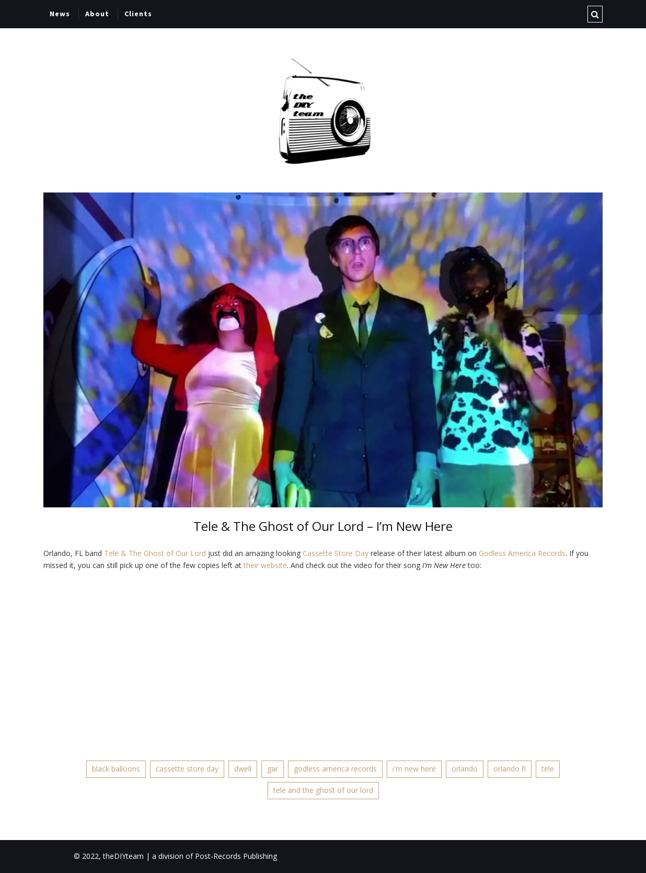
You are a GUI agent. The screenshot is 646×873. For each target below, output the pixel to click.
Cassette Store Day (335, 553)
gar (272, 769)
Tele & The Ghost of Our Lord (155, 553)
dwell (242, 769)
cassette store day (187, 769)
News (60, 13)
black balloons (116, 769)
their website (265, 565)
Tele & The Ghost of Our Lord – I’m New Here (323, 526)
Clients (138, 13)
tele (547, 769)
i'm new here (414, 769)
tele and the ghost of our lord (323, 790)
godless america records (335, 769)
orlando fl (509, 769)
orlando (465, 769)
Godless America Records (522, 553)
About (97, 13)
